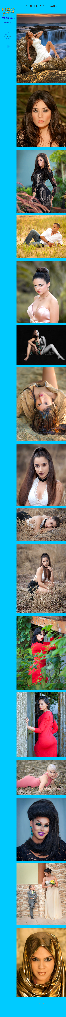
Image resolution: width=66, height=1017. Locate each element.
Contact (8, 43)
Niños (8, 29)
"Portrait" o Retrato (8, 36)
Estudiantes (8, 31)
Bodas (8, 33)
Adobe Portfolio (43, 1012)
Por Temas (8, 38)
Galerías (8, 25)
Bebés (8, 27)
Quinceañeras (8, 34)
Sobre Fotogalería (8, 22)
